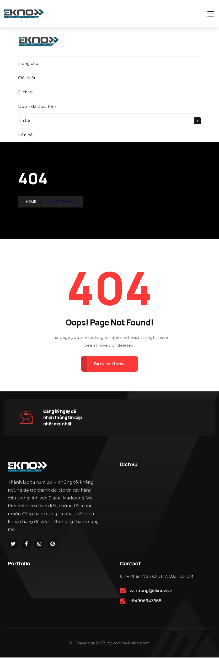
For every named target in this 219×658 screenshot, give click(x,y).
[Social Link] (13, 544)
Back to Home (109, 364)
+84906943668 (145, 601)
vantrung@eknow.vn (151, 591)
